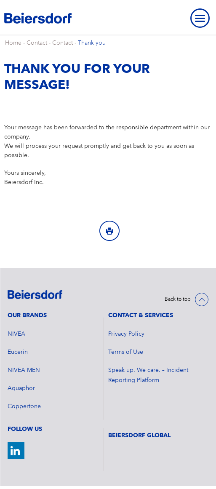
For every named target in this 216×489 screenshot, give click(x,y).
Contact (37, 43)
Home (13, 43)
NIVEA (16, 334)
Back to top (178, 299)
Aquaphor (21, 388)
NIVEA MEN (24, 370)
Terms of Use (125, 352)
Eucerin (18, 352)
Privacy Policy (126, 334)
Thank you (92, 43)
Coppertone (24, 406)
